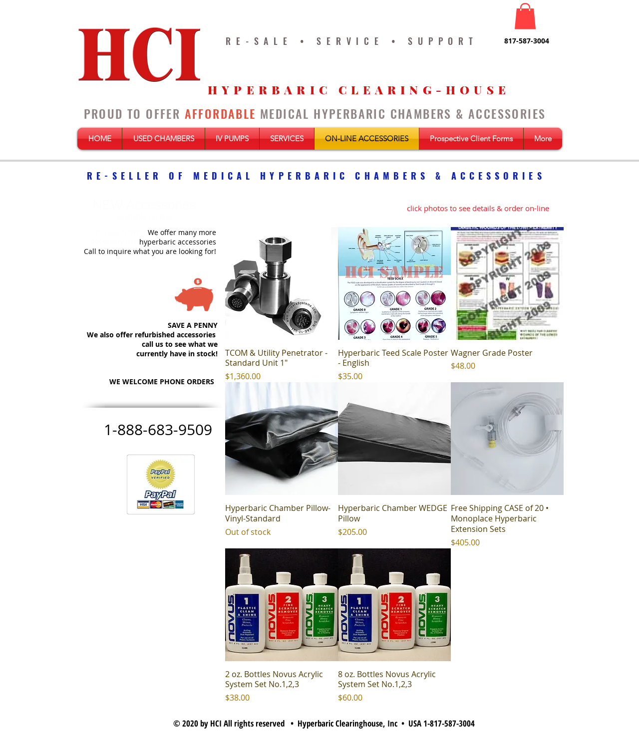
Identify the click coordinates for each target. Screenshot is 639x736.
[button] (525, 16)
